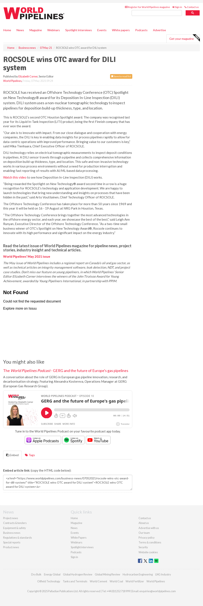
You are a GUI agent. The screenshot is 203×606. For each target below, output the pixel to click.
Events (102, 30)
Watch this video (14, 177)
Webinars (53, 30)
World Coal (116, 581)
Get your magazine (184, 38)
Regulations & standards (17, 537)
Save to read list (121, 76)
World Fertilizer (135, 581)
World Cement (98, 581)
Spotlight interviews (78, 30)
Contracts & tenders (15, 523)
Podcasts (141, 30)
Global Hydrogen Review (77, 574)
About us (144, 523)
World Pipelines (12, 80)
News (74, 528)
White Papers (78, 537)
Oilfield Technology (48, 581)
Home (7, 30)
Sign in (177, 7)
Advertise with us (149, 528)
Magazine (36, 30)
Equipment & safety (14, 528)
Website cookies (148, 552)
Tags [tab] (30, 455)
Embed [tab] (12, 455)
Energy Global (52, 574)
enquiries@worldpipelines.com (157, 591)
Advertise (159, 30)
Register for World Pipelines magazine (147, 7)
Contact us (192, 7)
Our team (144, 532)
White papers (121, 30)
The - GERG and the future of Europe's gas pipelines (65, 370)
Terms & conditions (150, 542)
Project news (10, 518)
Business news (11, 532)
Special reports (11, 542)
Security (143, 547)
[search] (157, 13)
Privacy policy (147, 537)
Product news (11, 547)
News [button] (20, 30)
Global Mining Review (107, 574)
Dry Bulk (36, 574)
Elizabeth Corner (28, 76)
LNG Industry (163, 574)
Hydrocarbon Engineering (138, 574)
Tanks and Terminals (75, 581)
